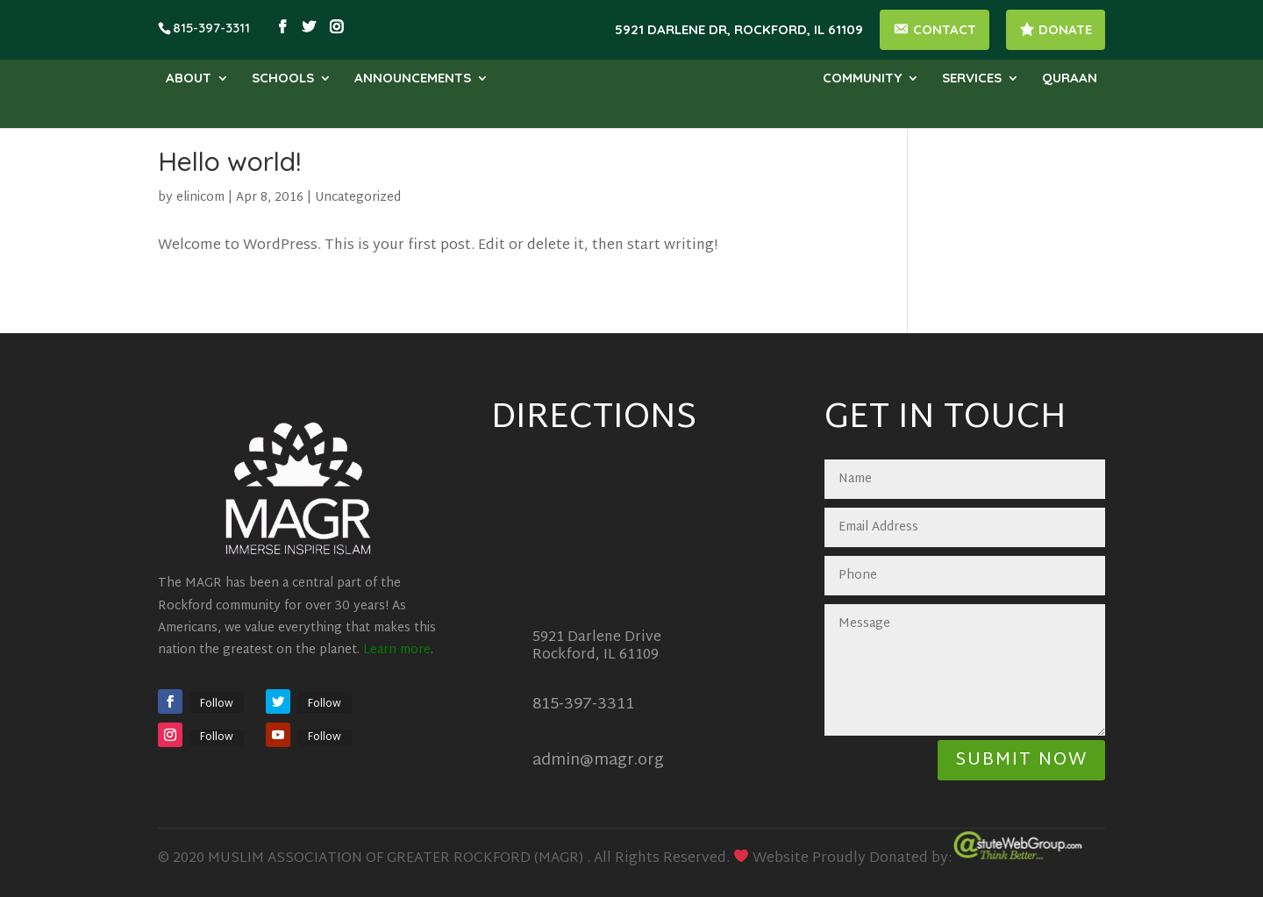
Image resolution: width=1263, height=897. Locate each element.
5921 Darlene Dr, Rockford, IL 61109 (739, 30)
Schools (283, 79)
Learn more (397, 650)
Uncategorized (358, 198)
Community (862, 79)
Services (972, 79)
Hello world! (229, 161)
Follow (216, 703)
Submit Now (1021, 760)
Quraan (1069, 79)
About (188, 79)
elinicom (200, 198)
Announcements (412, 79)
